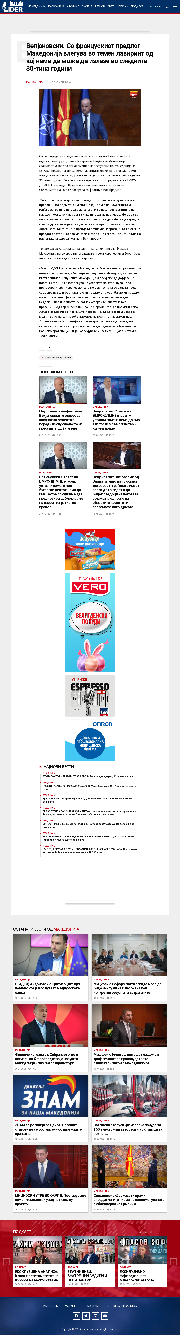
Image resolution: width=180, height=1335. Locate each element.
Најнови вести (59, 766)
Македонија (36, 6)
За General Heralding (121, 1306)
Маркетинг (73, 1306)
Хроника (73, 6)
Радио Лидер (12, 6)
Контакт (93, 1306)
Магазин (122, 6)
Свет (111, 6)
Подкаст (137, 6)
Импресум (51, 1306)
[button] (6, 1261)
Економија (56, 6)
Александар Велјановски (57, 357)
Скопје (87, 6)
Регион (100, 6)
